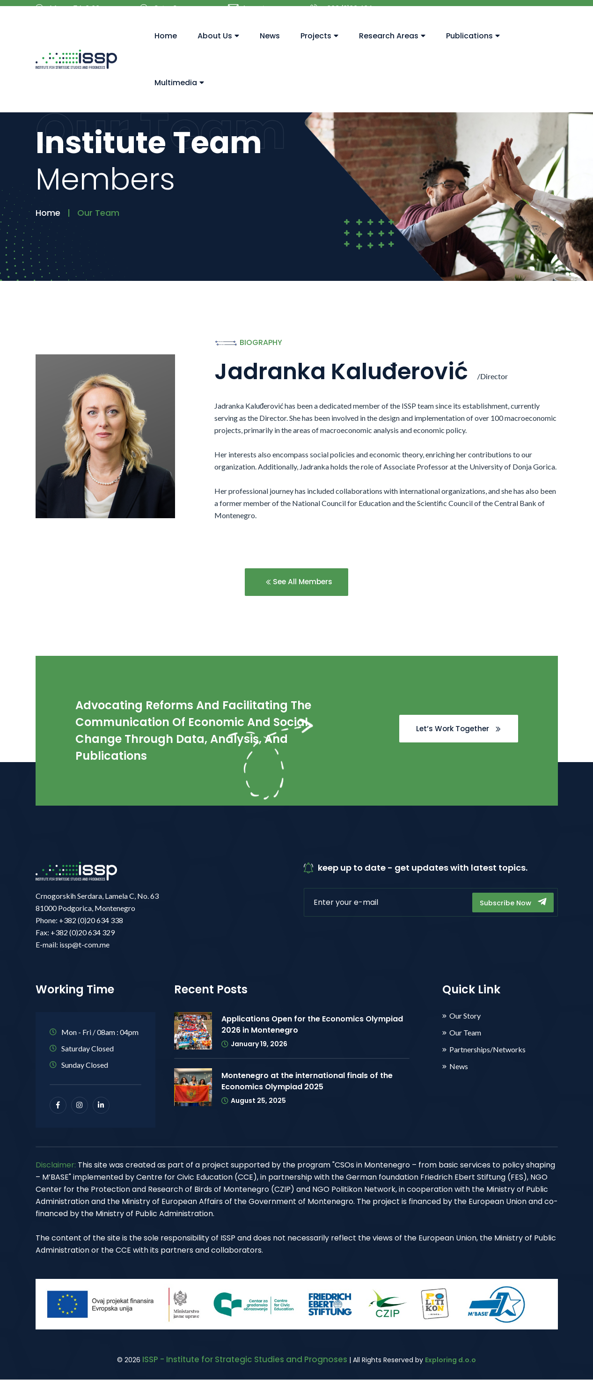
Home (165, 47)
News (270, 47)
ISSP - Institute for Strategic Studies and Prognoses (244, 1359)
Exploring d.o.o (450, 1360)
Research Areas (392, 47)
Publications (473, 47)
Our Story (465, 1016)
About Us (218, 47)
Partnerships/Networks (487, 1050)
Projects (319, 47)
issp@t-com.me (248, 13)
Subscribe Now (511, 902)
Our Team (465, 1033)
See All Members (299, 582)
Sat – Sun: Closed (163, 12)
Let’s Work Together (456, 729)
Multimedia (179, 93)
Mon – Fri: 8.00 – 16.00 (71, 12)
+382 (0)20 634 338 (341, 13)
